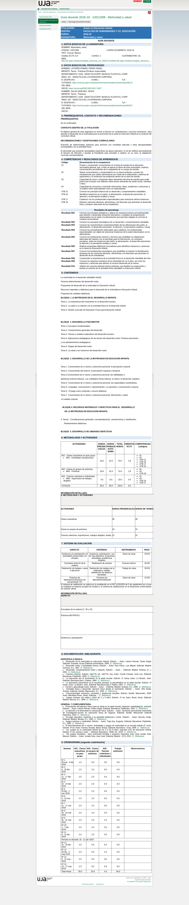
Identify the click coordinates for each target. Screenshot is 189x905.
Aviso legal (139, 881)
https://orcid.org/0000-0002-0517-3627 (85, 88)
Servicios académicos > (50, 12)
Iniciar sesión (137, 1)
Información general (49, 9)
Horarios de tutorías (45, 25)
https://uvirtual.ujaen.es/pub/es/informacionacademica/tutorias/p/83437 (102, 105)
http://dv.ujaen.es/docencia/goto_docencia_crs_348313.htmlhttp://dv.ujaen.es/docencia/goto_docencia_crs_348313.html (112, 61)
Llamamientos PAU (45, 29)
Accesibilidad (131, 881)
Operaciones (64, 9)
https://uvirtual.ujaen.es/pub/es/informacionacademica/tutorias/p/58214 (102, 83)
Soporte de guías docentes (143, 879)
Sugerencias (147, 881)
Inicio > (40, 12)
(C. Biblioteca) (116, 663)
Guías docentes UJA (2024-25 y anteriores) (48, 21)
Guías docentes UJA (45, 17)
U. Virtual (147, 1)
